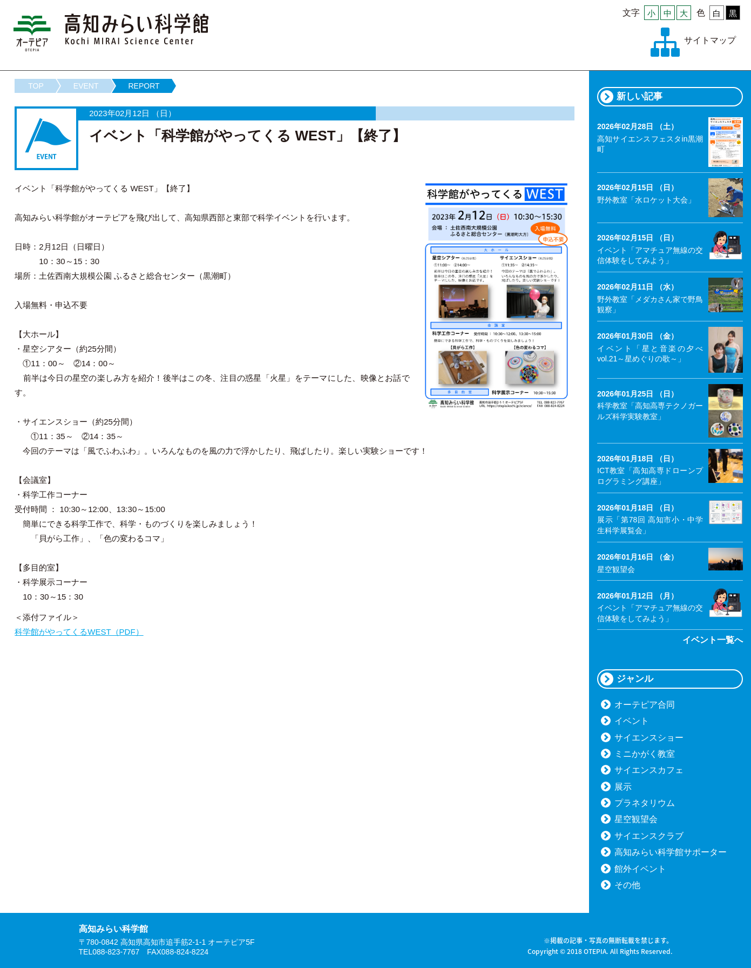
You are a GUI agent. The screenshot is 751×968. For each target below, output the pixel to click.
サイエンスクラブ (649, 836)
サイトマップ (710, 40)
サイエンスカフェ (649, 770)
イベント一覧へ (712, 639)
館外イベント (640, 868)
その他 (627, 885)
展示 (623, 786)
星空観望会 (636, 819)
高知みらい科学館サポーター (670, 852)
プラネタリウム (644, 803)
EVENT (86, 86)
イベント (631, 720)
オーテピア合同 (644, 704)
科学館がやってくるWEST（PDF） (79, 631)
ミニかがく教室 (644, 753)
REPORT (144, 86)
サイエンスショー (649, 737)
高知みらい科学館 (111, 32)
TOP (36, 86)
